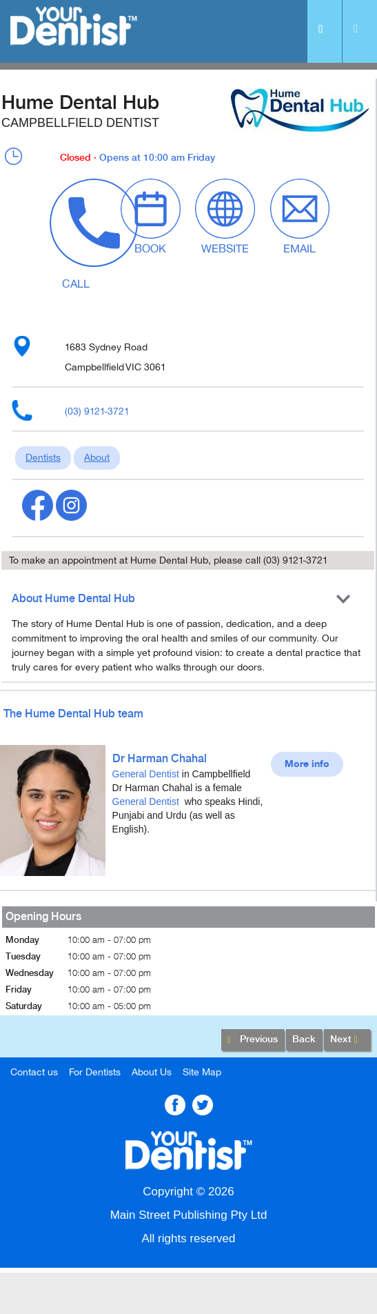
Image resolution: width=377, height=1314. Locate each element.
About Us (152, 1072)
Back (304, 1039)
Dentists (43, 458)
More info (307, 764)
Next (347, 1040)
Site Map (202, 1072)
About (97, 458)
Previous (252, 1040)
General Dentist (145, 773)
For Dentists (95, 1072)
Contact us (34, 1072)
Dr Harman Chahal (159, 759)
